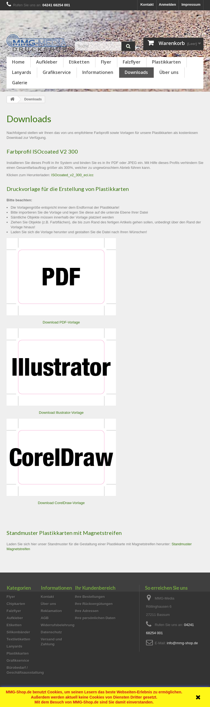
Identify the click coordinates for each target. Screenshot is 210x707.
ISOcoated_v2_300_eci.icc (72, 175)
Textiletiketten (18, 639)
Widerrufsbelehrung (57, 625)
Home (18, 62)
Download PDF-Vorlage (61, 322)
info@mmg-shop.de (182, 643)
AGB (45, 618)
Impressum (191, 4)
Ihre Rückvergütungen (94, 604)
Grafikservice (57, 72)
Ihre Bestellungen (90, 597)
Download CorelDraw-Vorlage (61, 503)
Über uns (169, 72)
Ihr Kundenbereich (95, 588)
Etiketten (79, 62)
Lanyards (21, 72)
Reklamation (51, 611)
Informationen (97, 72)
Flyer (106, 62)
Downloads (136, 72)
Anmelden (167, 4)
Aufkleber (46, 62)
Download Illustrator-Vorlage (61, 413)
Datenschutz (51, 632)
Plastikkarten (166, 62)
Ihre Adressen (86, 611)
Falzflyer (132, 62)
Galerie (19, 83)
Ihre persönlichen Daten (95, 618)
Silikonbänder (18, 632)
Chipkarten (16, 604)
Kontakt (146, 4)
